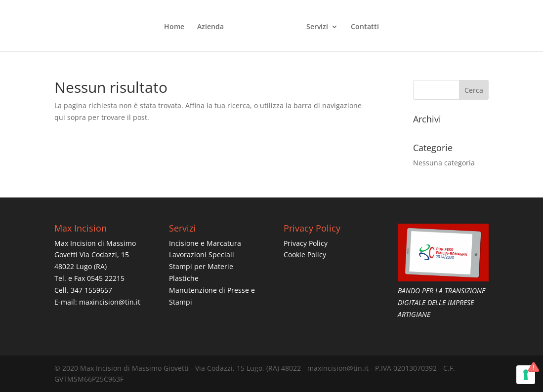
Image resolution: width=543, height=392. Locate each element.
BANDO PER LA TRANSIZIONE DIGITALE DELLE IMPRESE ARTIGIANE (441, 302)
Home (174, 27)
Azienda (210, 27)
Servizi (317, 27)
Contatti (365, 27)
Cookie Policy (305, 254)
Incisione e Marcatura (205, 243)
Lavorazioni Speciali (201, 254)
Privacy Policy (306, 243)
